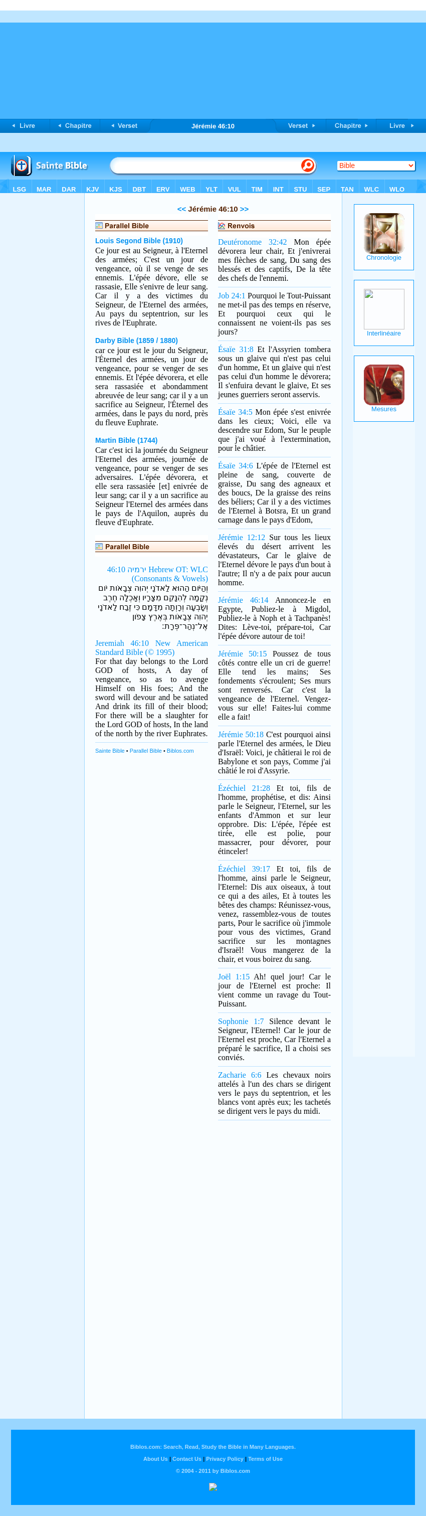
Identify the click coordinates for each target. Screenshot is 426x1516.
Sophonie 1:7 (241, 1021)
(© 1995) (160, 652)
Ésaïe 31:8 (236, 349)
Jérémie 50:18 (241, 734)
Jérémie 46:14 (243, 600)
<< (181, 209)
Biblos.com (180, 751)
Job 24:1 (232, 295)
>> (243, 209)
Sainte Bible (110, 751)
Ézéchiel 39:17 (244, 869)
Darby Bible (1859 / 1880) (136, 340)
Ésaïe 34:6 (235, 465)
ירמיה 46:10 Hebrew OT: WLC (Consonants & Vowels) (157, 574)
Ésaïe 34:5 (235, 412)
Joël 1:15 (234, 976)
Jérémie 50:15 (242, 653)
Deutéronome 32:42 (252, 242)
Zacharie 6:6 (239, 1075)
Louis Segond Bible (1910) (139, 241)
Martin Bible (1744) (126, 440)
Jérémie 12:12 (241, 537)
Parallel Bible (146, 751)
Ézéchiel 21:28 (244, 788)
